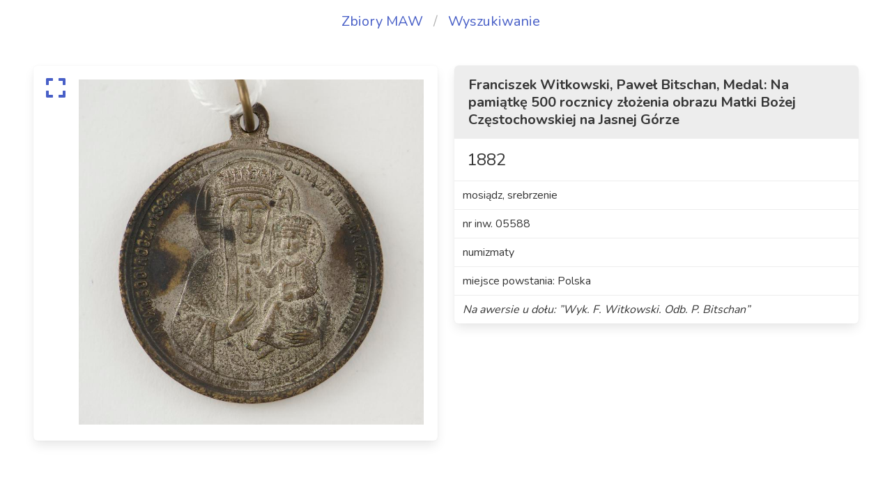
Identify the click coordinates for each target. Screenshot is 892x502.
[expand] (55, 87)
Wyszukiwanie (494, 21)
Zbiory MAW (382, 21)
